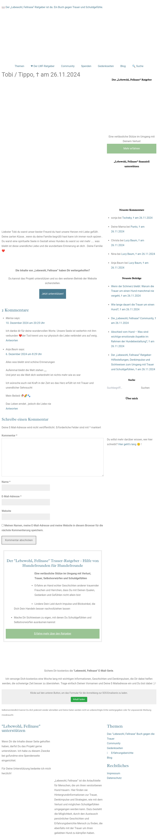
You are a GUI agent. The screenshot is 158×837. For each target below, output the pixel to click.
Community (68, 66)
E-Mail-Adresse (12, 496)
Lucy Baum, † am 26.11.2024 (138, 254)
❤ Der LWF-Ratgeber (42, 66)
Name (6, 481)
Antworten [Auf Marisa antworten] (12, 340)
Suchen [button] (145, 387)
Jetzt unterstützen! (53, 293)
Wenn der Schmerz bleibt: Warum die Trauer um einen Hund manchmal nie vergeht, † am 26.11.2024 (132, 291)
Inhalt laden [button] (79, 699)
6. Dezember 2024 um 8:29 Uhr (24, 354)
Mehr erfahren (131, 148)
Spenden (86, 66)
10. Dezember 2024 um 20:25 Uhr (25, 323)
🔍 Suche (137, 66)
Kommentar (9, 435)
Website (6, 510)
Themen (19, 66)
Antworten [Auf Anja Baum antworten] (12, 408)
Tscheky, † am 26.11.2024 (137, 217)
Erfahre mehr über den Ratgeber (52, 633)
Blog (123, 66)
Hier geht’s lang (127, 444)
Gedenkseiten (106, 66)
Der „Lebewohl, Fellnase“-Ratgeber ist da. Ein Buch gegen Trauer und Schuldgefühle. (54, 7)
